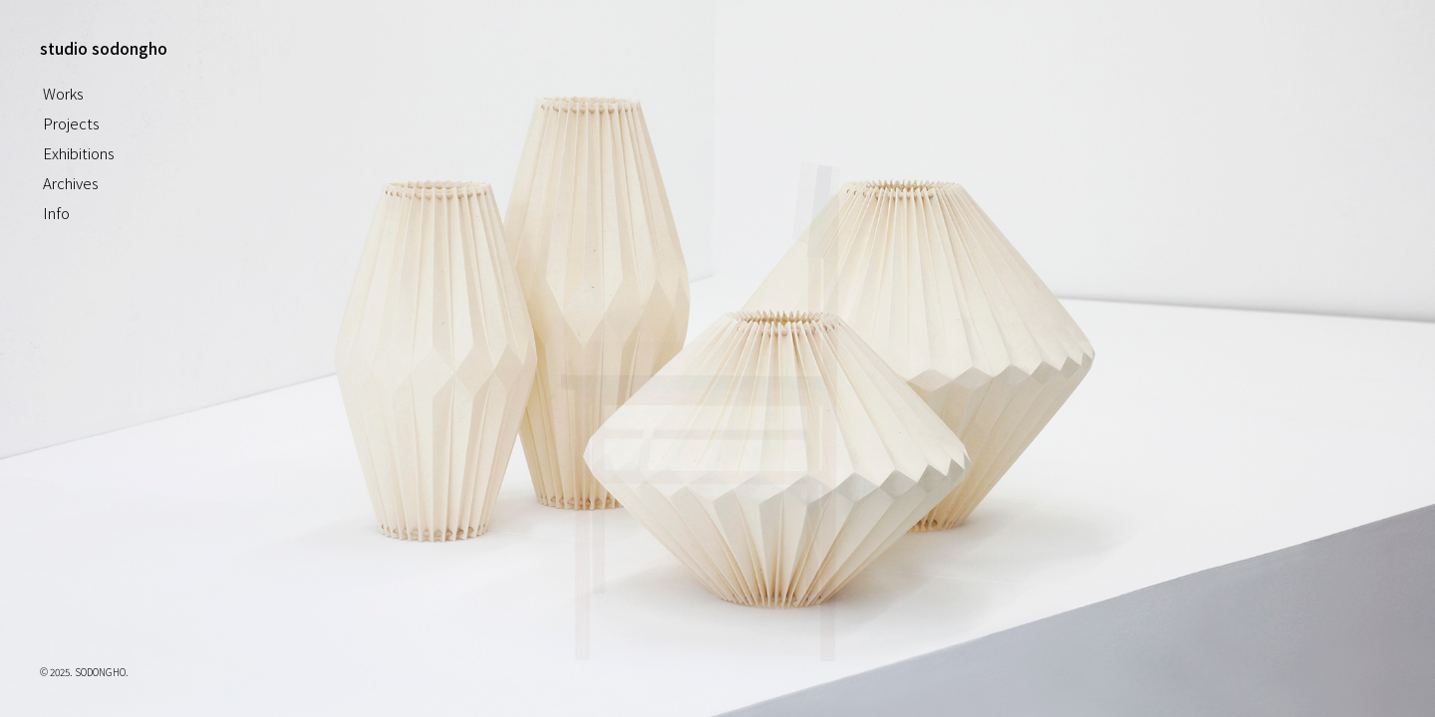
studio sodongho (103, 48)
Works (63, 93)
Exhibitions (79, 152)
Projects (71, 123)
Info (56, 212)
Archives (71, 182)
